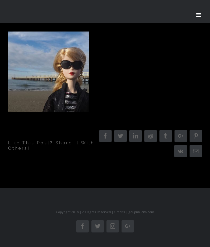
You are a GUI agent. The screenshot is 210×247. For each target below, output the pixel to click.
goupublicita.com (141, 212)
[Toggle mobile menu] (199, 15)
